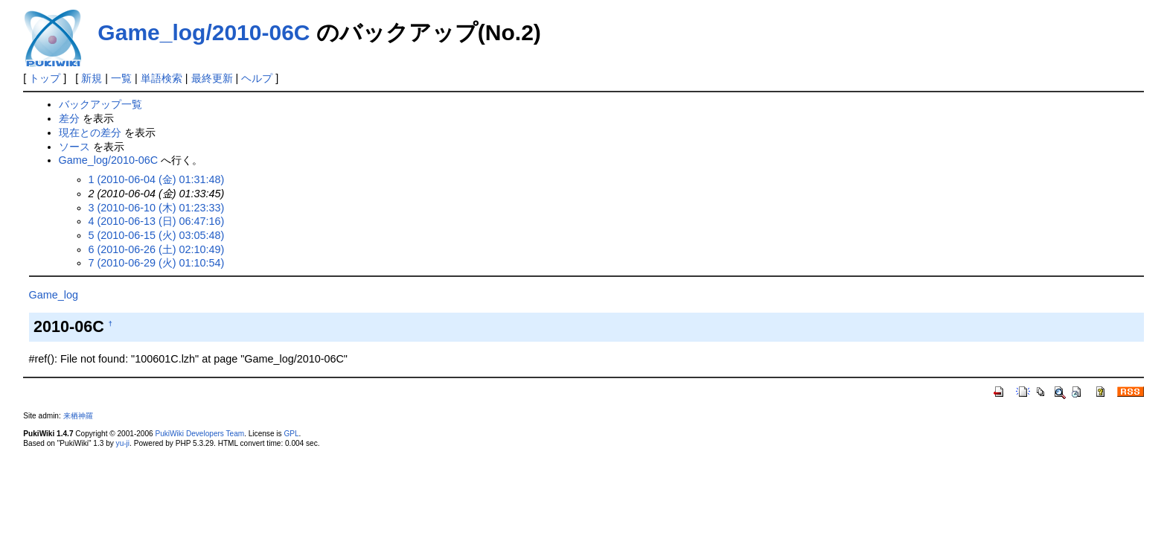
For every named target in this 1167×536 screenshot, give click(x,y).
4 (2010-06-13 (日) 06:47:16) (157, 221)
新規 (91, 78)
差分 (69, 118)
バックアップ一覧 (100, 104)
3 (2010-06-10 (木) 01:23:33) (157, 208)
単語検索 (161, 78)
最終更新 (212, 78)
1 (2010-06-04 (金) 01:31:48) (157, 179)
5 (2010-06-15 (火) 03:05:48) (157, 235)
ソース (74, 147)
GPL (291, 434)
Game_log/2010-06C (203, 32)
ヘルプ (256, 78)
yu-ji (123, 443)
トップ (44, 78)
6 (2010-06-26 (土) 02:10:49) (157, 249)
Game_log (53, 295)
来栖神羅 (78, 416)
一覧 (121, 78)
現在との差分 (90, 132)
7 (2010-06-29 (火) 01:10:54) (157, 263)
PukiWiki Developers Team (199, 434)
